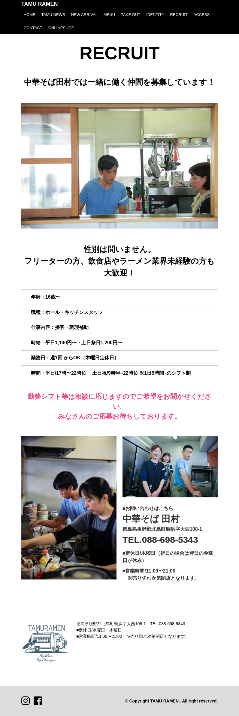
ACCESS (201, 14)
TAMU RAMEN (39, 4)
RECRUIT (179, 14)
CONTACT (33, 28)
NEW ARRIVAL (84, 14)
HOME (29, 14)
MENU (109, 14)
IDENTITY (155, 14)
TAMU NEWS (53, 14)
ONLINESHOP (61, 28)
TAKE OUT (131, 14)
